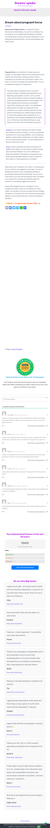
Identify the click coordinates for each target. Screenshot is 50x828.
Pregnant (9, 130)
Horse (8, 147)
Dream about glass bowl (14, 806)
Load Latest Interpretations (25, 567)
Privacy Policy (25, 821)
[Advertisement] (25, 57)
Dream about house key (13, 787)
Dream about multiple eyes (14, 757)
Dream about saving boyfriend (15, 715)
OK (39, 826)
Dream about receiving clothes (16, 692)
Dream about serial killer (14, 643)
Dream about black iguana (14, 672)
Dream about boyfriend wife (15, 604)
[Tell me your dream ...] (25, 399)
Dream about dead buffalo (14, 623)
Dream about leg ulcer (13, 734)
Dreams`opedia (25, 3)
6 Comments (8, 26)
